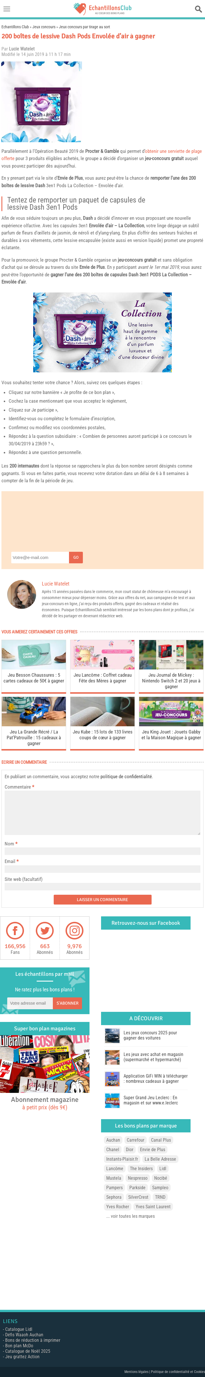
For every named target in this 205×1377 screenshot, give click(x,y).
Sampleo (160, 1187)
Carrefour (135, 1140)
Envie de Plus (70, 178)
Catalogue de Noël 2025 (27, 1351)
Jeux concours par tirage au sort (84, 27)
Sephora (114, 1197)
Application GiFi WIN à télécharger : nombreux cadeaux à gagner (156, 1078)
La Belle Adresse (160, 1159)
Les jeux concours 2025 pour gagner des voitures (150, 1035)
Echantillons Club (15, 27)
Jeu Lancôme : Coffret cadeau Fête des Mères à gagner (103, 678)
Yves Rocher (117, 1206)
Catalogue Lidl (18, 1329)
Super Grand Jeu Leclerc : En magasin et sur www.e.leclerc (151, 1100)
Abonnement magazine (45, 1103)
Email (10, 861)
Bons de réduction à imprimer (32, 1340)
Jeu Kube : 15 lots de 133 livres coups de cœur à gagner (103, 734)
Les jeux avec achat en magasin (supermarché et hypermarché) (153, 1057)
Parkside (137, 1187)
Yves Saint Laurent (153, 1206)
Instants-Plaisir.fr (122, 1159)
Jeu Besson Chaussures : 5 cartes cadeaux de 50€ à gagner (33, 678)
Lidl (162, 1168)
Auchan (113, 1140)
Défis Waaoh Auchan (24, 1334)
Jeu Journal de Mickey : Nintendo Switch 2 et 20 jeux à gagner (171, 680)
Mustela (113, 1178)
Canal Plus (161, 1140)
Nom (9, 844)
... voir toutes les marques (130, 1216)
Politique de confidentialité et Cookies (178, 1372)
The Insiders (141, 1168)
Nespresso (138, 1178)
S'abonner (68, 1003)
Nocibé (160, 1178)
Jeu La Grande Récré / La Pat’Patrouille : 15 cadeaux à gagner (34, 737)
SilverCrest (138, 1197)
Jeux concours (43, 27)
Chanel (112, 1149)
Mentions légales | (137, 1372)
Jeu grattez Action (22, 1356)
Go (76, 557)
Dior (129, 1149)
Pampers (114, 1187)
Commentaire (19, 787)
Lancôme (114, 1168)
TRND (160, 1197)
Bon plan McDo (19, 1345)
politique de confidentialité (126, 776)
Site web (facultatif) (23, 879)
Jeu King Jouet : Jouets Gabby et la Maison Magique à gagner (171, 734)
